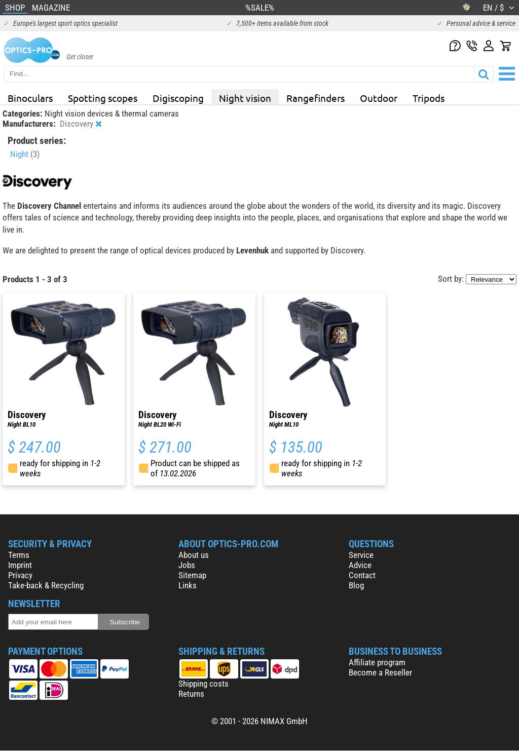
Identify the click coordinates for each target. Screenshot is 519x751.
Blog (356, 585)
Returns (191, 694)
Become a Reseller (380, 672)
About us (193, 555)
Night (25, 154)
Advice (360, 565)
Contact (362, 575)
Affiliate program (377, 662)
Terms (18, 555)
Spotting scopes (102, 98)
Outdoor (378, 98)
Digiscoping (178, 98)
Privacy (20, 575)
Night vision (245, 98)
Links (187, 585)
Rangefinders (315, 98)
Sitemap (192, 575)
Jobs (186, 565)
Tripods (428, 98)
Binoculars (30, 98)
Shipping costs (203, 684)
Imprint (20, 565)
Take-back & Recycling (46, 585)
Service (361, 555)
